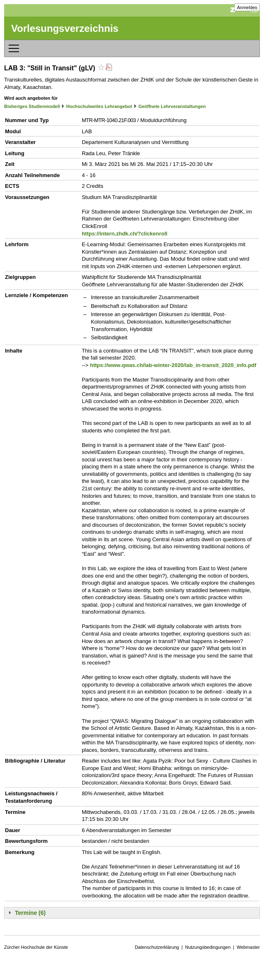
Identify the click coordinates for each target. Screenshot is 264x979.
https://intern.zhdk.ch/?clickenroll (124, 233)
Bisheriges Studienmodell (32, 106)
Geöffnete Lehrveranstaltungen (172, 106)
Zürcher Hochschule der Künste (36, 947)
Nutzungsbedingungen (208, 947)
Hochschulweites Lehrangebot (99, 106)
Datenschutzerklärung (157, 947)
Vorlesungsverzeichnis (65, 28)
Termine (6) (30, 912)
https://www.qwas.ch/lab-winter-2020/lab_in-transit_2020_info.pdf (173, 365)
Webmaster (248, 947)
